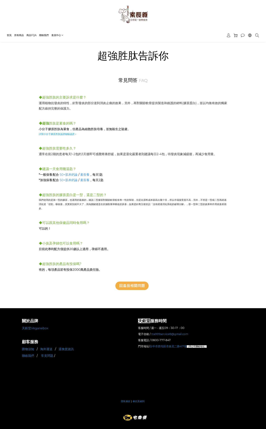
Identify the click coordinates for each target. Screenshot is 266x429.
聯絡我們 (44, 35)
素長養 (84, 175)
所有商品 (19, 35)
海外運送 (46, 349)
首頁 (9, 35)
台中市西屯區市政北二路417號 (168, 346)
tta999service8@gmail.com (169, 334)
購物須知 (28, 349)
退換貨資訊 (67, 349)
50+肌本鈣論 (69, 175)
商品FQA (31, 35)
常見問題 (47, 356)
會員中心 (57, 35)
